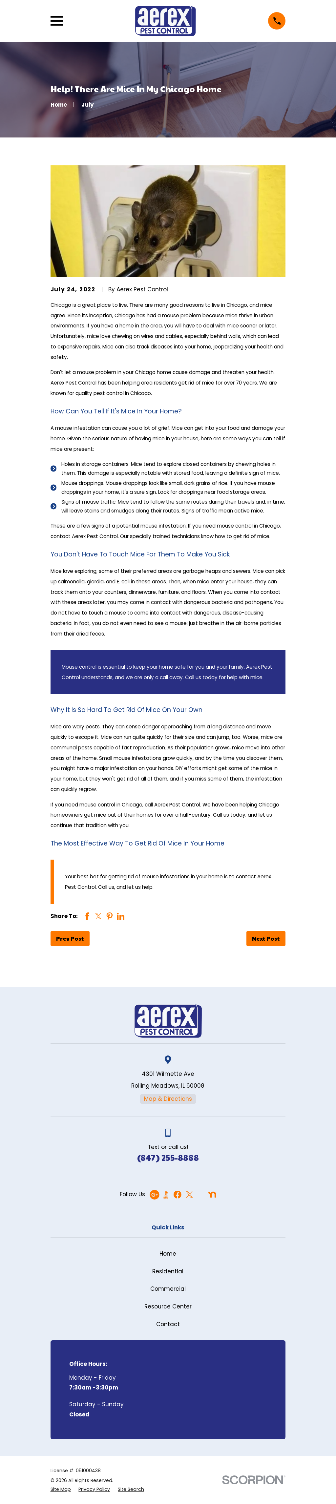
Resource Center (168, 1306)
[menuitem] (61, 1489)
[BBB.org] (166, 1195)
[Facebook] (177, 1195)
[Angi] (201, 1195)
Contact (168, 1324)
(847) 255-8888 (168, 1157)
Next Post (266, 938)
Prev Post (70, 938)
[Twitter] (189, 1195)
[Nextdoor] (212, 1195)
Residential (167, 1271)
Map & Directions (168, 1099)
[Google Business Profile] (154, 1195)
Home (167, 1254)
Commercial (168, 1289)
